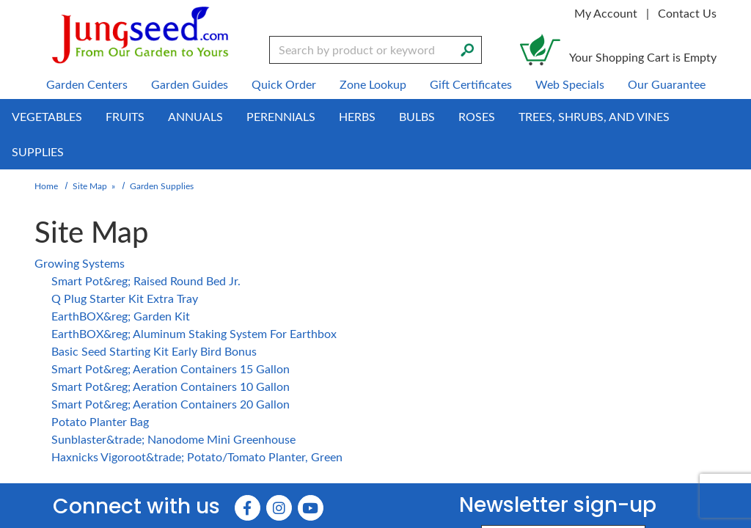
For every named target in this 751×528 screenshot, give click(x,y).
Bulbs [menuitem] (423, 116)
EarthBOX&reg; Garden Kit (119, 316)
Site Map (89, 185)
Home (46, 185)
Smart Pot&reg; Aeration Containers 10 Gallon (167, 386)
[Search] (467, 48)
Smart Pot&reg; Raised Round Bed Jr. (143, 280)
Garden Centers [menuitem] (90, 84)
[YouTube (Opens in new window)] (311, 509)
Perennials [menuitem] (285, 116)
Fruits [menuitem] (127, 116)
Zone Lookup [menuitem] (372, 84)
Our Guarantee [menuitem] (663, 84)
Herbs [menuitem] (362, 116)
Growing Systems (78, 263)
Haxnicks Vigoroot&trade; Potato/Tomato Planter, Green (195, 456)
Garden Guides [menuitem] (190, 84)
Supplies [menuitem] (37, 151)
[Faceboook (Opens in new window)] (250, 509)
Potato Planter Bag (99, 421)
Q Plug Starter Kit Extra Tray (123, 298)
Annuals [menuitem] (199, 116)
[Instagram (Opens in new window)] (280, 509)
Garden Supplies (159, 185)
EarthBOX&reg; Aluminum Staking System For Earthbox (191, 333)
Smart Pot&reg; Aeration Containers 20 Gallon (167, 404)
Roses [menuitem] (482, 116)
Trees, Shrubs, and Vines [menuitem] (599, 116)
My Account (608, 13)
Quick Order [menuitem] (283, 84)
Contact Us (688, 13)
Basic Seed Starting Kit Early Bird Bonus (151, 351)
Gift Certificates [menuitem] (469, 84)
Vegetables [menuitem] (48, 116)
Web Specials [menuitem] (569, 84)
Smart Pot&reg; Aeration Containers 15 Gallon (167, 368)
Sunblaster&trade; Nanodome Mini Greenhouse (170, 439)
